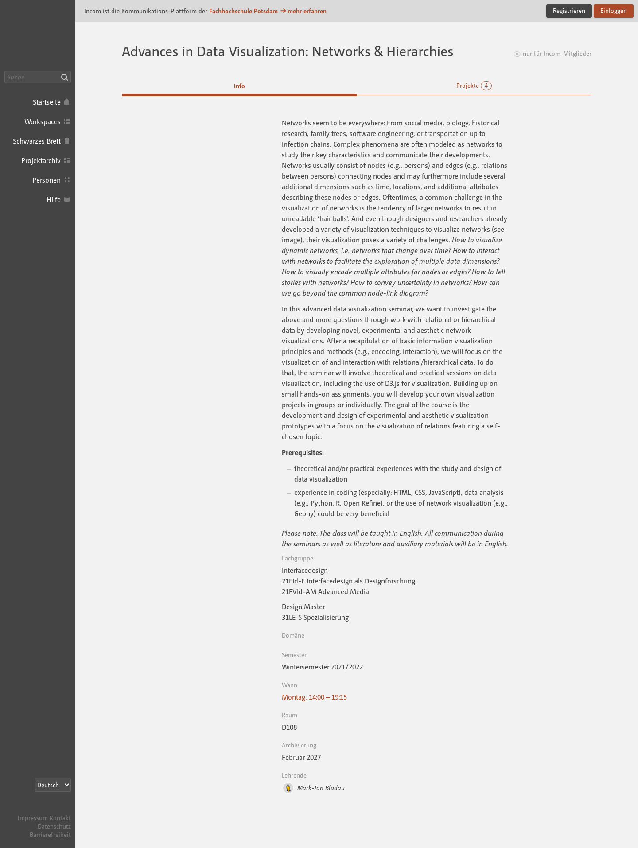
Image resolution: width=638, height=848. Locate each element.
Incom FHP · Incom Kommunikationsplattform (37, 35)
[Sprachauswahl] (53, 785)
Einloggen (613, 10)
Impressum (33, 817)
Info (239, 85)
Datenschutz (54, 826)
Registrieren (569, 10)
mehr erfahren (303, 11)
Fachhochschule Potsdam (243, 11)
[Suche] (37, 77)
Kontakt (60, 817)
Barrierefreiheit (50, 834)
